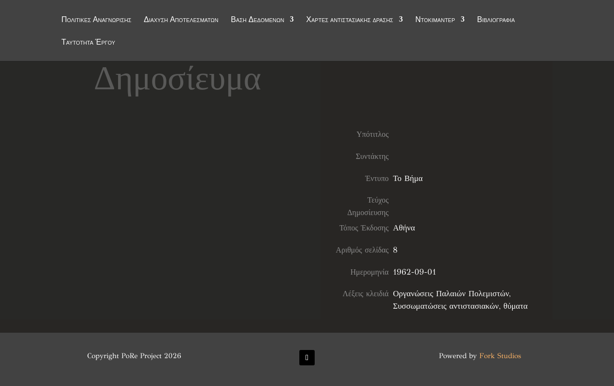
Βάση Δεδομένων (257, 20)
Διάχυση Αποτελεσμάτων (181, 20)
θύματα (516, 306)
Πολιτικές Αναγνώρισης (96, 20)
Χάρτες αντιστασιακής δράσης (349, 20)
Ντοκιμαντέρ (435, 20)
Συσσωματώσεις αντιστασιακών (445, 306)
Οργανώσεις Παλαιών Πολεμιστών (451, 294)
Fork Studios (500, 355)
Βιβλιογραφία (496, 20)
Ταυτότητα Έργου (88, 42)
